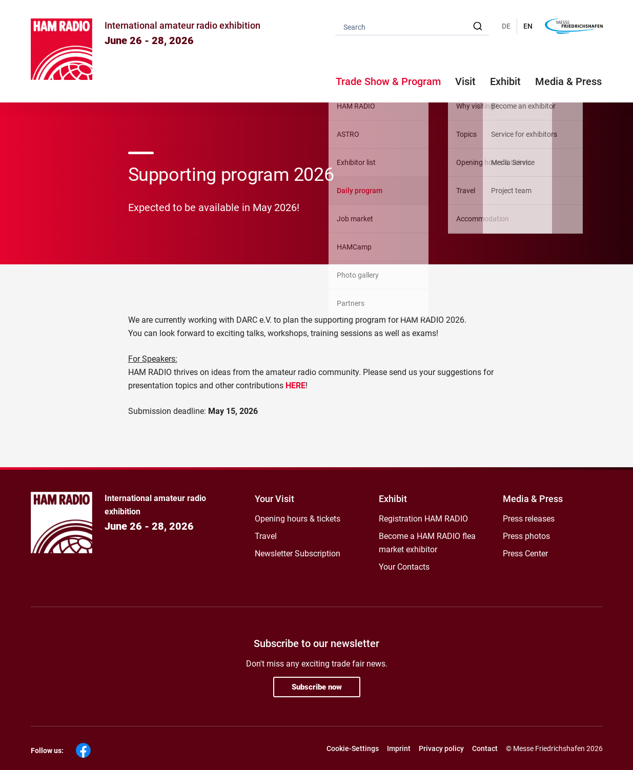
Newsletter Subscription (297, 553)
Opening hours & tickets (297, 519)
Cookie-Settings (352, 748)
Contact (485, 748)
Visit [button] (465, 81)
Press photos (526, 536)
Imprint (399, 748)
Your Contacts (404, 567)
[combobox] (412, 26)
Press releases (529, 519)
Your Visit (274, 498)
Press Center (525, 553)
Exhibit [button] (505, 81)
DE (506, 26)
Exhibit (393, 498)
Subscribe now (317, 687)
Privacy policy (441, 748)
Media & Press (568, 81)
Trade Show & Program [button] (388, 81)
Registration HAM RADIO (423, 519)
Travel (266, 536)
